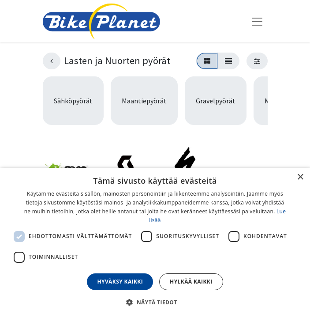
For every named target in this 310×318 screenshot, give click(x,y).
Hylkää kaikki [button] (191, 281)
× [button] (300, 177)
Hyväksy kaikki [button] (120, 281)
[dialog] (155, 243)
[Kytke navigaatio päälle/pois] (257, 21)
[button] (155, 302)
